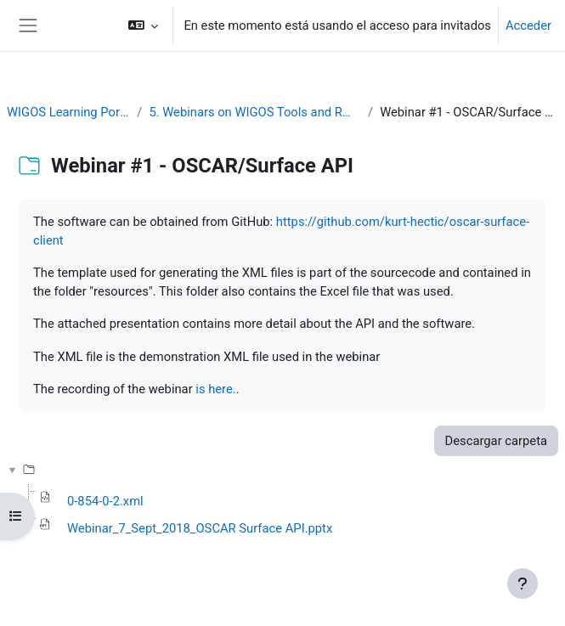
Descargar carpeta (496, 440)
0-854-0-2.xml (105, 501)
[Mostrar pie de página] (522, 583)
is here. (215, 389)
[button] (143, 25)
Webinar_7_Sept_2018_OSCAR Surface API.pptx (199, 528)
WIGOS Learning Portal (68, 112)
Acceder (528, 25)
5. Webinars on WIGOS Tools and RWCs (255, 112)
